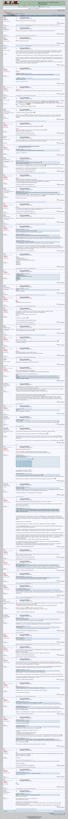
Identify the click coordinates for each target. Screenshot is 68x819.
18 (41, 15)
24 (49, 15)
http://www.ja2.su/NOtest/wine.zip (22, 81)
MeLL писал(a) (27, 626)
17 (40, 15)
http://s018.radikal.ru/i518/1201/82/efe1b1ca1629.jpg (24, 464)
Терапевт (16, 13)
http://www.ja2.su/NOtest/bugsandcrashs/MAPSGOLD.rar (26, 314)
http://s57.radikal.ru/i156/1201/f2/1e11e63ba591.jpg (24, 463)
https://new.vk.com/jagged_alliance (20, 25)
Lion (18, 13)
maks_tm (22, 13)
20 (44, 15)
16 (39, 15)
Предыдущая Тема (55, 14)
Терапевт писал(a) (28, 73)
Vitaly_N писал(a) (27, 149)
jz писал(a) (26, 288)
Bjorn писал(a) (27, 455)
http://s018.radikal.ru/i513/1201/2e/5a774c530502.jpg (24, 466)
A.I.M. (5, 11)
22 (46, 15)
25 (50, 15)
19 (43, 15)
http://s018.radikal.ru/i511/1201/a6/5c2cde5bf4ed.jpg (24, 460)
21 (45, 15)
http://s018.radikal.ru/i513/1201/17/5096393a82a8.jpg (24, 461)
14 (36, 15)
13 (35, 15)
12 (34, 15)
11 (33, 15)
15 (38, 15)
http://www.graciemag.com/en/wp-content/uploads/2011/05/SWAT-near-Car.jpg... (38, 435)
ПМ (20, 13)
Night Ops (8, 13)
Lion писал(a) (26, 419)
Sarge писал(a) (27, 234)
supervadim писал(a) (28, 473)
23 (48, 15)
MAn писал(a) (27, 508)
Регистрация (43, 3)
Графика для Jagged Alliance (20, 403)
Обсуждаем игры (8, 12)
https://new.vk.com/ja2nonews (20, 582)
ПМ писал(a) (26, 160)
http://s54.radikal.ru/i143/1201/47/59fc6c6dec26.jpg (24, 465)
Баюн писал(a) (27, 719)
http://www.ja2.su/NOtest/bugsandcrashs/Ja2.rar (24, 760)
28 (53, 15)
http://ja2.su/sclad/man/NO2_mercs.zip (23, 505)
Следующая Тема (61, 14)
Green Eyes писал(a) (28, 408)
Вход (39, 3)
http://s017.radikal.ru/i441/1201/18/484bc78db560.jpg (24, 462)
